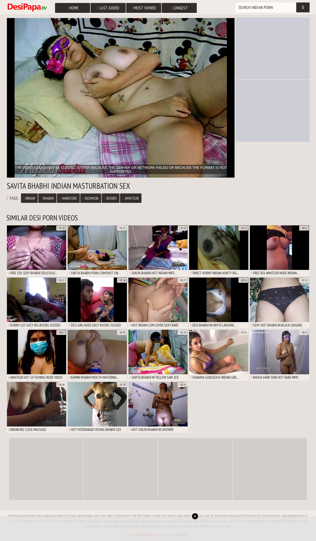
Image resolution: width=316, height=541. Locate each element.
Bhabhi (47, 198)
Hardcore (68, 198)
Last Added (108, 8)
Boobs (110, 198)
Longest (179, 8)
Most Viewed (143, 8)
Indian (29, 198)
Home (73, 8)
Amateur (131, 198)
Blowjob (91, 198)
